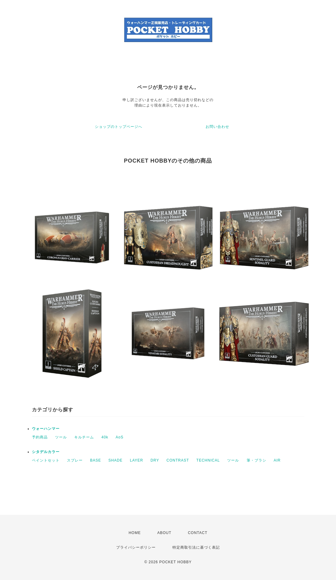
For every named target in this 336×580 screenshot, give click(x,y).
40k (105, 437)
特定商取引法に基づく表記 (196, 547)
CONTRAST (178, 460)
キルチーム (84, 437)
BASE (95, 460)
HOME (135, 533)
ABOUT (164, 533)
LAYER (136, 460)
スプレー (75, 460)
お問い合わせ (217, 127)
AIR (277, 460)
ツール (61, 437)
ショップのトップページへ (118, 127)
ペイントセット (46, 460)
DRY (155, 460)
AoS (119, 437)
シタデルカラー (46, 452)
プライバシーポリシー (136, 547)
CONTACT (197, 533)
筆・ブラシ (256, 460)
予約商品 (40, 437)
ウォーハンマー (46, 429)
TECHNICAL (208, 460)
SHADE (116, 460)
